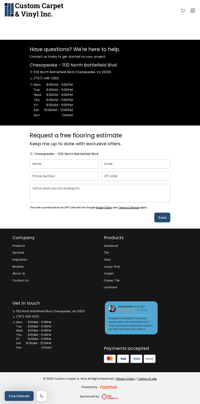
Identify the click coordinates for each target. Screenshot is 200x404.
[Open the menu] (192, 10)
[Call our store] (41, 396)
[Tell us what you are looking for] (100, 193)
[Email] (136, 164)
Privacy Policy (104, 207)
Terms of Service (129, 207)
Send (162, 217)
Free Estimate (19, 396)
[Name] (64, 164)
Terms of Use (147, 379)
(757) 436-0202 (46, 78)
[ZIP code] (136, 176)
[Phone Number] (64, 176)
